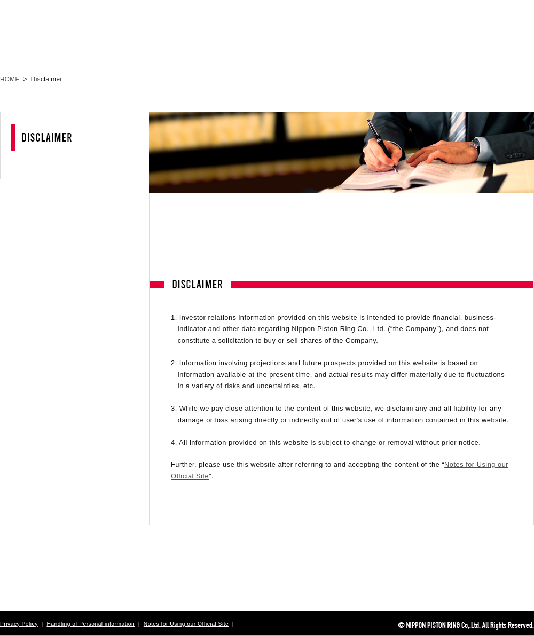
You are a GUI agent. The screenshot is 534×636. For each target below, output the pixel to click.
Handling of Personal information (90, 624)
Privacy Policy (19, 624)
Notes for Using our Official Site (186, 624)
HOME (10, 79)
